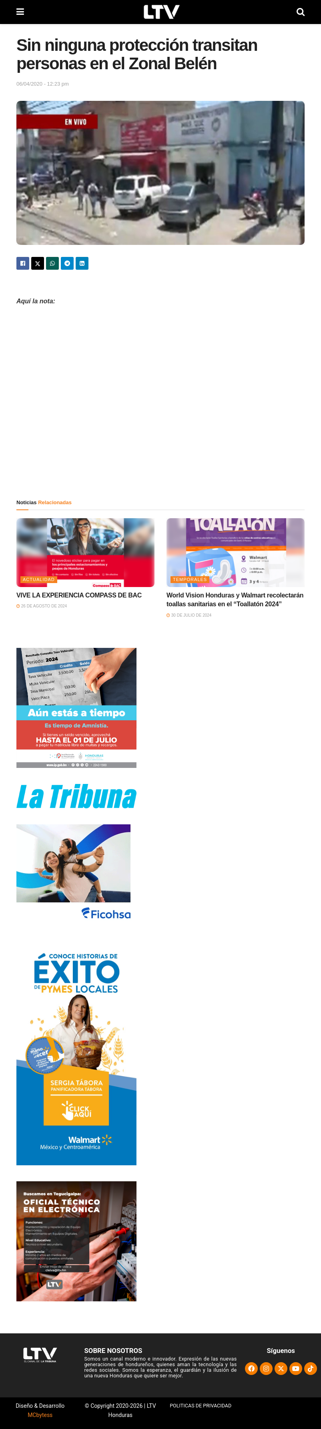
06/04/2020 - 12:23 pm (42, 84)
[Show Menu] (20, 12)
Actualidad (39, 579)
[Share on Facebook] (22, 263)
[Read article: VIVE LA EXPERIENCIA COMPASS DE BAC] (85, 552)
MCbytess (40, 1415)
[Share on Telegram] (67, 263)
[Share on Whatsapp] (52, 263)
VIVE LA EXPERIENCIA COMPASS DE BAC (79, 595)
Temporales (190, 579)
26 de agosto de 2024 (41, 606)
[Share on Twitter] (37, 263)
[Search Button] (301, 12)
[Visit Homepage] (160, 12)
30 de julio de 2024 (189, 615)
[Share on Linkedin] (82, 263)
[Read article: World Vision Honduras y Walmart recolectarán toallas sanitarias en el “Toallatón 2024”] (236, 552)
